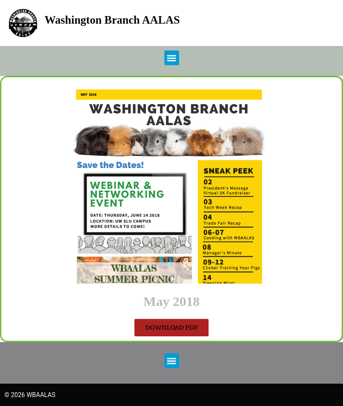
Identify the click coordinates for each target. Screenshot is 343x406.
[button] (171, 57)
